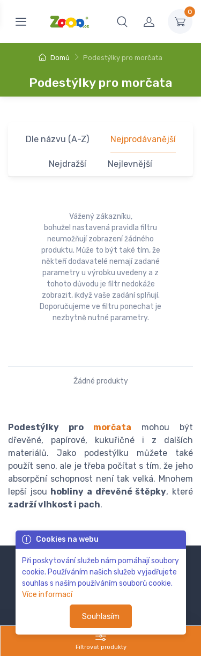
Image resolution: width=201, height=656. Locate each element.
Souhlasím (101, 616)
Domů (54, 58)
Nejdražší (67, 164)
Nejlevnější (130, 164)
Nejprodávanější (143, 139)
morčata (112, 427)
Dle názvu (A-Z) (57, 139)
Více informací (47, 594)
